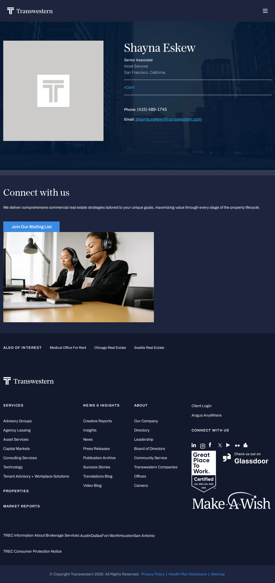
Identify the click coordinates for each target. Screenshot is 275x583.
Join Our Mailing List (31, 226)
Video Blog (92, 486)
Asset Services (15, 439)
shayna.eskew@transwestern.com (168, 119)
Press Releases (96, 449)
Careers (141, 486)
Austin (85, 535)
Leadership (143, 439)
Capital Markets (16, 449)
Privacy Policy (152, 574)
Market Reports (21, 506)
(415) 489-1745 (152, 109)
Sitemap (218, 574)
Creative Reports (97, 421)
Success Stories (96, 467)
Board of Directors (149, 449)
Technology (13, 467)
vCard (129, 87)
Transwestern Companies (155, 467)
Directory (142, 430)
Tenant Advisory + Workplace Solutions (36, 476)
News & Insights (101, 405)
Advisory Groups (17, 421)
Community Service (150, 458)
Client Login (202, 406)
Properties (16, 491)
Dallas (96, 535)
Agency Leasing (17, 430)
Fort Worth (110, 535)
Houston (126, 535)
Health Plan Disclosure (188, 574)
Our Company (146, 421)
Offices (140, 476)
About (141, 405)
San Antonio (144, 535)
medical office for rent (68, 348)
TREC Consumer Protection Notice (32, 551)
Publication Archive (99, 458)
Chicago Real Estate (110, 348)
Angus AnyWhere (207, 415)
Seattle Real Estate (149, 348)
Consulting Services (20, 458)
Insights (89, 430)
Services (13, 405)
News (88, 439)
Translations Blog (97, 476)
